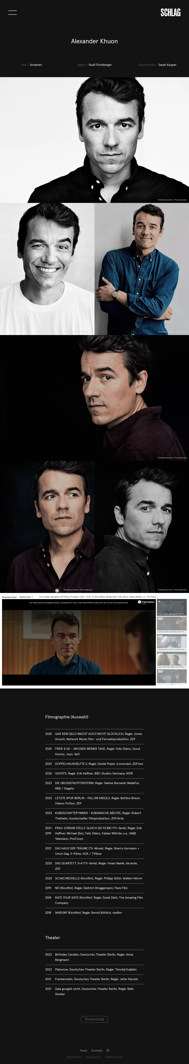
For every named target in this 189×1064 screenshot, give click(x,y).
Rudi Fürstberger (100, 65)
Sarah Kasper (167, 65)
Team (83, 1050)
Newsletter (74, 1057)
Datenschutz (113, 1057)
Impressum (93, 1057)
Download (94, 1019)
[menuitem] (83, 1050)
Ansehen (36, 65)
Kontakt (96, 1050)
